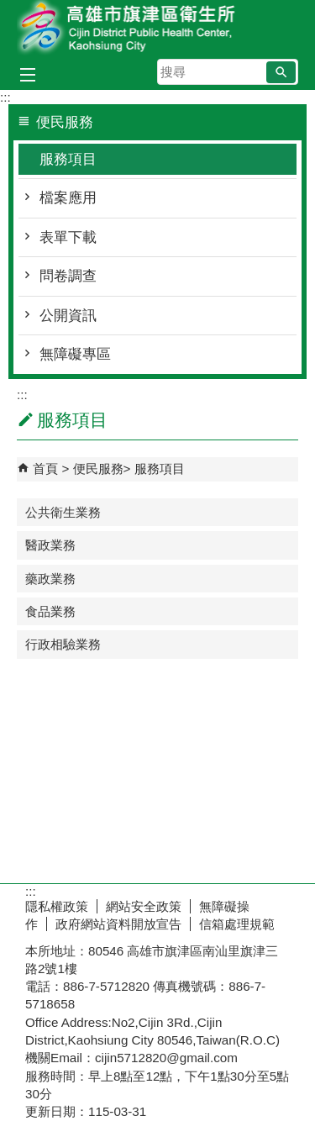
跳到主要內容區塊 (8, 8)
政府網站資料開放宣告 (118, 924)
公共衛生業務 (63, 512)
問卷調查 (68, 276)
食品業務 (50, 611)
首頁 (45, 468)
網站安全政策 (143, 906)
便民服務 (98, 468)
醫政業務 (50, 545)
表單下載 (68, 237)
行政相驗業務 (63, 644)
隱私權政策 (56, 906)
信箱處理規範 (237, 924)
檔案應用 (68, 198)
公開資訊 (68, 316)
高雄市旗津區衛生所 (158, 28)
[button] (281, 72)
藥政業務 (50, 578)
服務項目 (68, 159)
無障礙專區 (75, 354)
